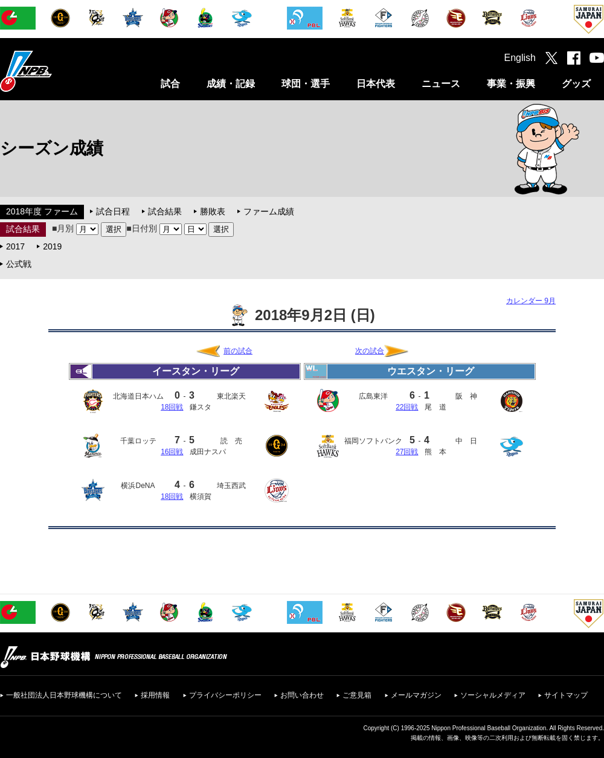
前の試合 (237, 351)
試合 (170, 84)
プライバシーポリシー (225, 695)
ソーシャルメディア (492, 695)
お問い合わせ (302, 695)
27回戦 (407, 452)
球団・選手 (305, 84)
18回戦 (172, 407)
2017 (15, 246)
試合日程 (113, 211)
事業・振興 (511, 84)
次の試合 (369, 351)
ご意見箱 (356, 695)
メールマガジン (416, 695)
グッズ (576, 84)
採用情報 (155, 695)
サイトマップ (566, 695)
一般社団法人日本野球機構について (64, 695)
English (520, 58)
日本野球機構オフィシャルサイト (56, 71)
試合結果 (165, 211)
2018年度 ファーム (42, 211)
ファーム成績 (268, 211)
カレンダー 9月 (531, 301)
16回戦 (172, 452)
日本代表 (375, 84)
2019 (52, 246)
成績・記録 (231, 84)
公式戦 (18, 264)
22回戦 (407, 407)
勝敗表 (212, 211)
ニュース (441, 84)
